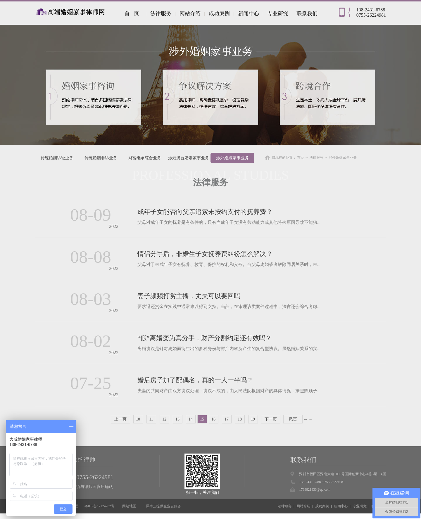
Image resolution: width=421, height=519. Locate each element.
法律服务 (316, 157)
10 (138, 419)
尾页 (293, 419)
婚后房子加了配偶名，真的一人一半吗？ (195, 380)
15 (202, 419)
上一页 (120, 419)
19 (253, 419)
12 (164, 419)
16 (213, 419)
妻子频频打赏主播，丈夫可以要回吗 (188, 296)
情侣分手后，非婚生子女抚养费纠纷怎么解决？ (204, 253)
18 (240, 419)
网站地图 (128, 506)
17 (227, 419)
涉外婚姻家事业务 (343, 157)
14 (191, 419)
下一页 (271, 419)
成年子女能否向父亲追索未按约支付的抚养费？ (204, 211)
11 (151, 419)
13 (177, 419)
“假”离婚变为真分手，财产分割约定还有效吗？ (204, 338)
